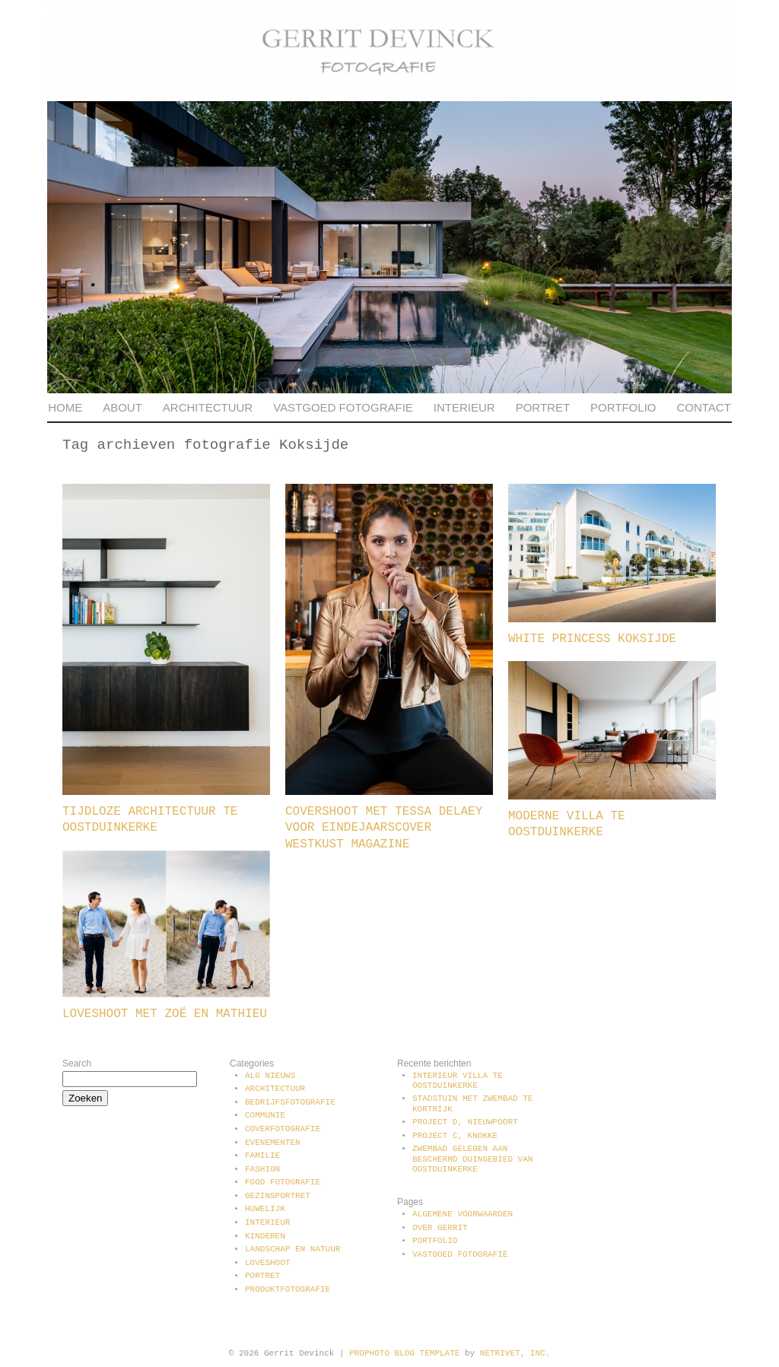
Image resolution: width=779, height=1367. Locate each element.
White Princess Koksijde (592, 639)
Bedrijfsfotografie (290, 1102)
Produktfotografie (287, 1289)
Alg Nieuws (270, 1075)
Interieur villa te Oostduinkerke (457, 1080)
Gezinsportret (277, 1195)
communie (265, 1115)
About (122, 407)
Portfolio (623, 407)
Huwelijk (265, 1208)
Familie (262, 1155)
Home (65, 407)
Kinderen (265, 1236)
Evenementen (272, 1142)
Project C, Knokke (455, 1135)
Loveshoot (267, 1262)
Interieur (464, 407)
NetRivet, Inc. (515, 1353)
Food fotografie (282, 1182)
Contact (703, 407)
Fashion (262, 1169)
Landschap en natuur (292, 1249)
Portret (543, 407)
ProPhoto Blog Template (404, 1353)
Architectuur (208, 407)
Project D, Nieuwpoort (465, 1122)
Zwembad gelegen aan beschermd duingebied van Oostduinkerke (472, 1158)
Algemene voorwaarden (462, 1214)
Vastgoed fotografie (343, 407)
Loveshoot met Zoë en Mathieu (164, 1014)
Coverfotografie (282, 1128)
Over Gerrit (440, 1227)
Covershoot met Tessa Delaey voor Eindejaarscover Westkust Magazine (383, 828)
